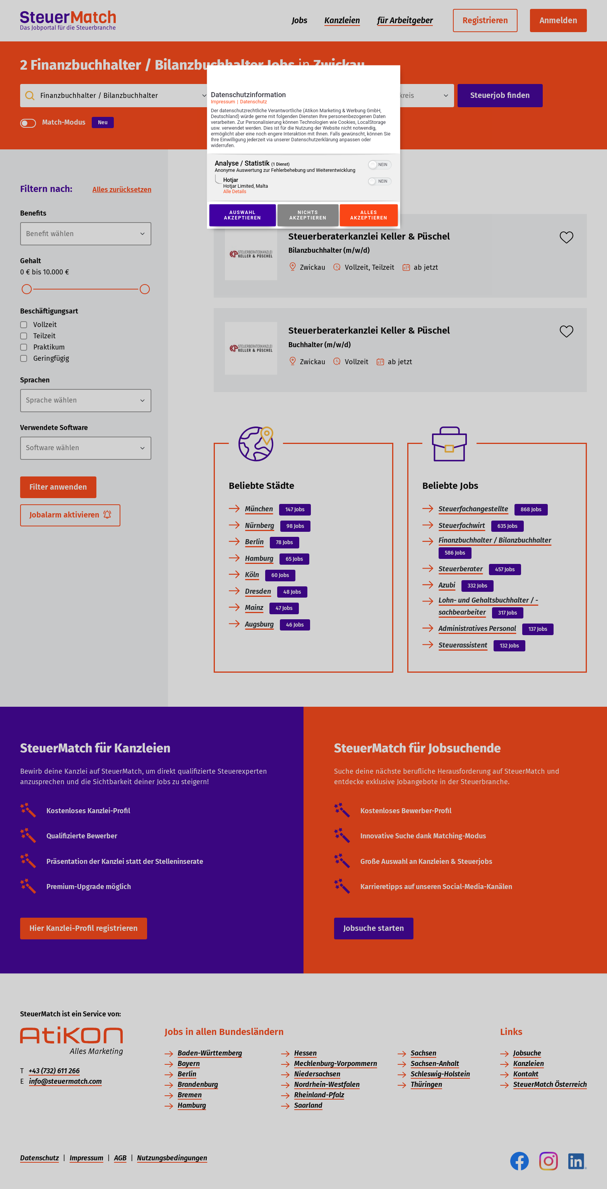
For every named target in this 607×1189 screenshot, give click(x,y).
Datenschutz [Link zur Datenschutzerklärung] (253, 102)
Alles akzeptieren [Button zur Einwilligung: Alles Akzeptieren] (369, 217)
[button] (373, 166)
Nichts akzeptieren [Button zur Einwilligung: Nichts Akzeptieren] (308, 217)
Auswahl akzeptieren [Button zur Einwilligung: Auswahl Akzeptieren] (242, 217)
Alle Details (234, 192)
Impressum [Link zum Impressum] (223, 102)
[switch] (380, 165)
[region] (303, 179)
